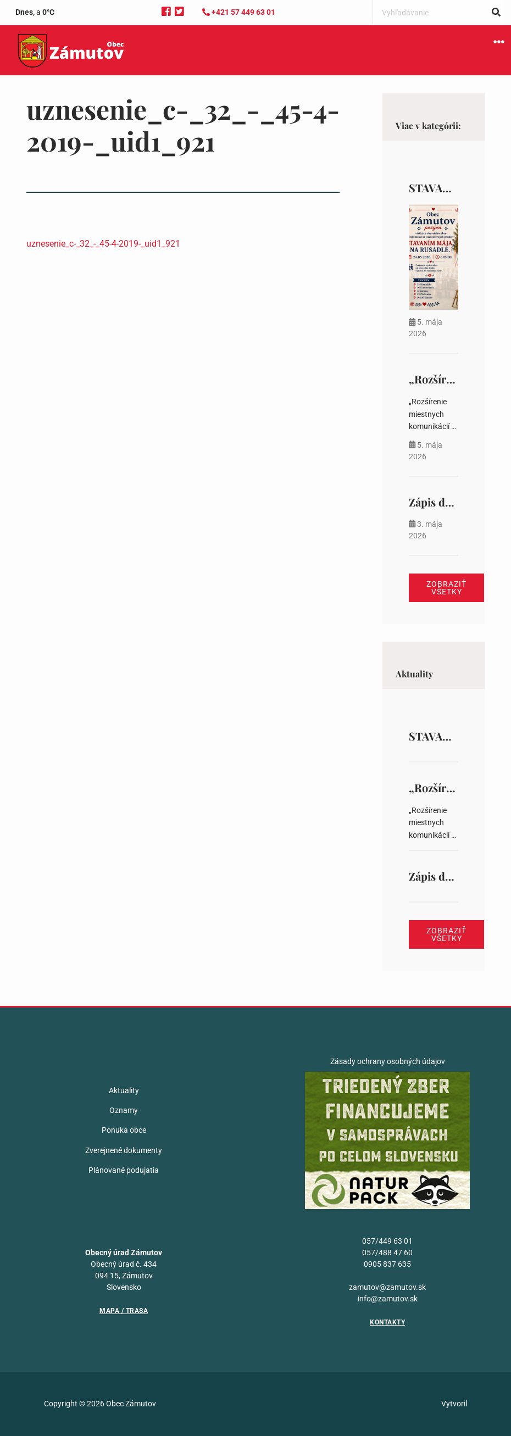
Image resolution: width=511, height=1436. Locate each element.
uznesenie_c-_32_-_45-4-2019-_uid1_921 (103, 243)
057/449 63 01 (387, 1241)
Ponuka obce (124, 1130)
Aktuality (124, 1090)
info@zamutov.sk (388, 1298)
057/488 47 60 (387, 1252)
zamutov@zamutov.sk (387, 1287)
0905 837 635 (387, 1264)
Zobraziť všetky (446, 588)
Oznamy (123, 1110)
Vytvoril (454, 1403)
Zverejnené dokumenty (123, 1150)
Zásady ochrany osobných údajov (387, 1061)
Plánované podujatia (123, 1170)
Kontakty (387, 1322)
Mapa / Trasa (123, 1311)
